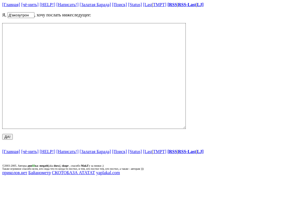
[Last (147, 4)
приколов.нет (14, 193)
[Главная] (11, 4)
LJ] (200, 4)
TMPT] (159, 4)
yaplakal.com (108, 193)
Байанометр (39, 193)
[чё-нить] (30, 4)
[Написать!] (67, 4)
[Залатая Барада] (95, 4)
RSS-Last (187, 4)
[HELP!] (47, 4)
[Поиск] (119, 4)
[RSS (172, 4)
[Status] (135, 4)
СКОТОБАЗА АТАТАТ (73, 193)
